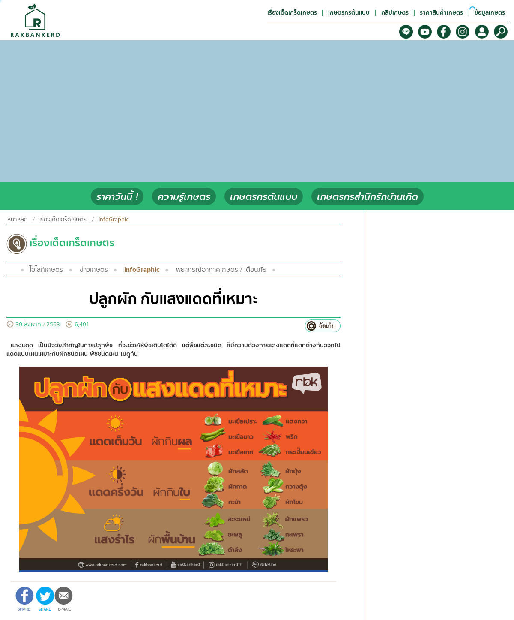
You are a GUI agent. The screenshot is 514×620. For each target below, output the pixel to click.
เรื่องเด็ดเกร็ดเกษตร (63, 219)
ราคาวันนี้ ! (117, 197)
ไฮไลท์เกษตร (46, 269)
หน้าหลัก (17, 219)
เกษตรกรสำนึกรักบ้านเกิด (367, 197)
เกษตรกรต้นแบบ (263, 197)
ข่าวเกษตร (94, 269)
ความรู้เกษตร (184, 197)
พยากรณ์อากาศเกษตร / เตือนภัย (221, 269)
